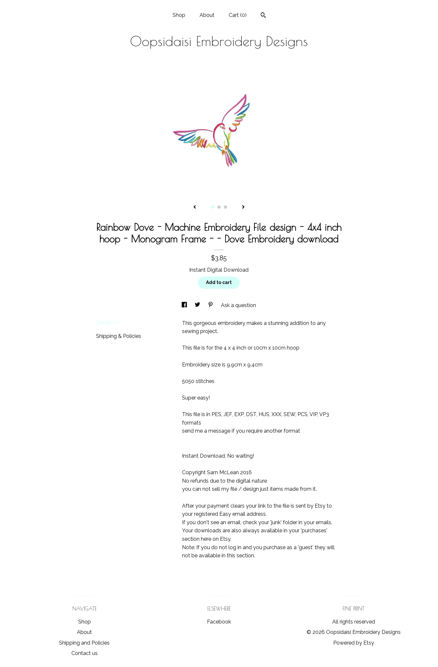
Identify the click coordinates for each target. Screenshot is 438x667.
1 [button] (212, 207)
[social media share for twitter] (198, 305)
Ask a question (238, 305)
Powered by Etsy (353, 643)
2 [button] (219, 207)
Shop (179, 15)
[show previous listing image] (194, 207)
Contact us (84, 653)
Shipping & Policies (118, 336)
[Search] (263, 15)
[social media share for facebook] (185, 305)
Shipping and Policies (84, 643)
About (207, 15)
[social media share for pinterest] (211, 305)
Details (107, 322)
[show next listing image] (243, 207)
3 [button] (225, 207)
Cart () (238, 15)
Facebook (219, 622)
